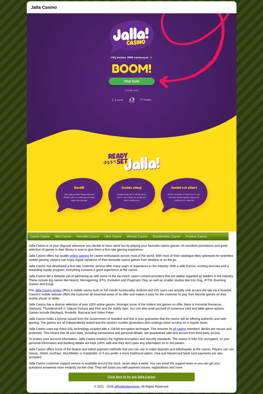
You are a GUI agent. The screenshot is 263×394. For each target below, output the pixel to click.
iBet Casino (63, 236)
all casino (179, 329)
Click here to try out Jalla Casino (131, 377)
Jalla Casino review (48, 290)
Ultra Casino (112, 236)
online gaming (79, 255)
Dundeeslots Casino (166, 236)
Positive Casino (196, 236)
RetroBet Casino (88, 236)
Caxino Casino (40, 236)
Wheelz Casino (137, 236)
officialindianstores (127, 386)
